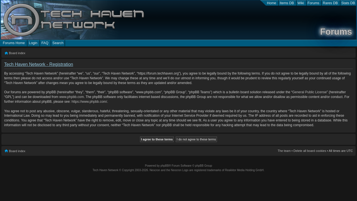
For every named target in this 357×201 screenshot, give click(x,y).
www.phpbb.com (71, 97)
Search (58, 43)
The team (284, 150)
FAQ (44, 43)
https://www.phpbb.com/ (89, 102)
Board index (17, 53)
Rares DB (330, 3)
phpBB (164, 165)
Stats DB (348, 3)
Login (33, 43)
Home (271, 3)
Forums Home (14, 43)
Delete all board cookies (309, 150)
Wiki (301, 3)
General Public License (309, 92)
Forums (313, 3)
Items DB (287, 3)
